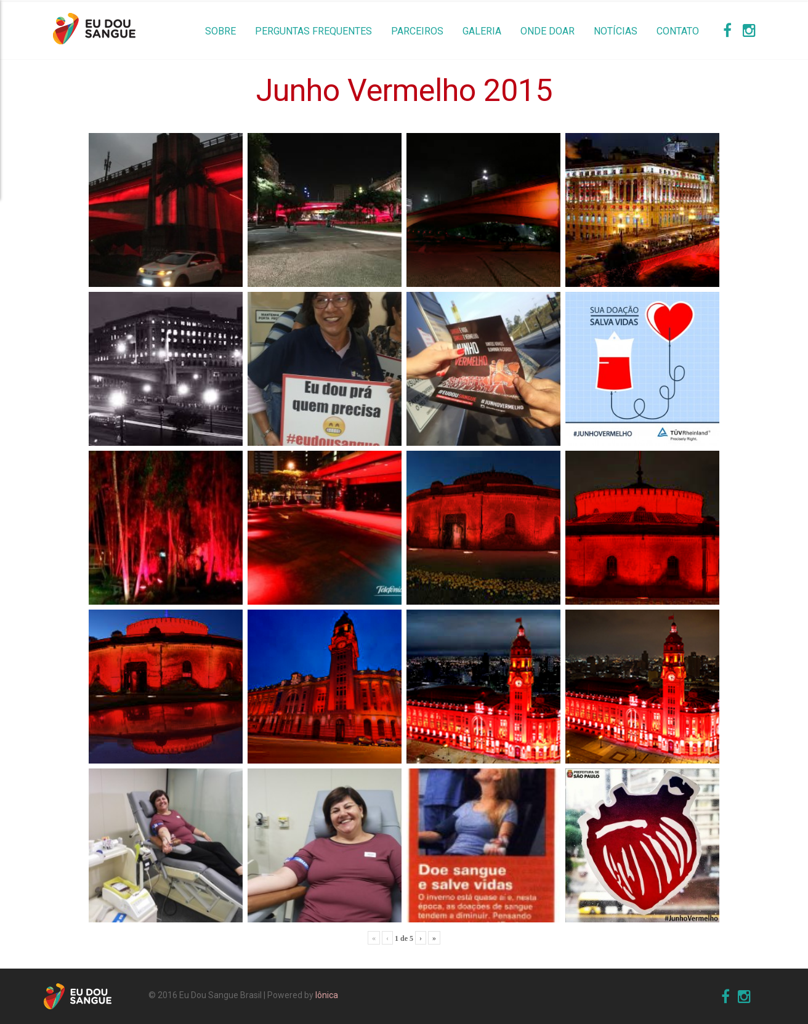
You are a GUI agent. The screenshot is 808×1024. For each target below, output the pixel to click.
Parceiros (417, 31)
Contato (677, 31)
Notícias (615, 31)
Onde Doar (547, 31)
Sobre (220, 31)
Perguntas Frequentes (313, 31)
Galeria (482, 31)
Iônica (326, 995)
